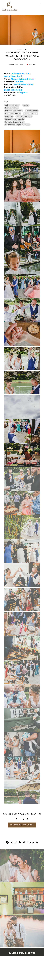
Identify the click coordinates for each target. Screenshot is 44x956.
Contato (31, 953)
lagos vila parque (30, 113)
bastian (25, 105)
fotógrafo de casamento (14, 122)
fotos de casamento (24, 116)
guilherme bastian (12, 105)
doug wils (9, 116)
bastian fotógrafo (11, 108)
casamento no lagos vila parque (17, 125)
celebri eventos (32, 111)
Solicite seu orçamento (22, 825)
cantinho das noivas (12, 113)
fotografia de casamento (14, 119)
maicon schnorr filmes (13, 111)
